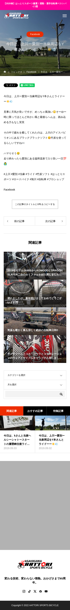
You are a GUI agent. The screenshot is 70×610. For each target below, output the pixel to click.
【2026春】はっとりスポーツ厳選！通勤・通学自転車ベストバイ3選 (35, 5)
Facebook (35, 34)
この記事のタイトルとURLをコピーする (35, 204)
